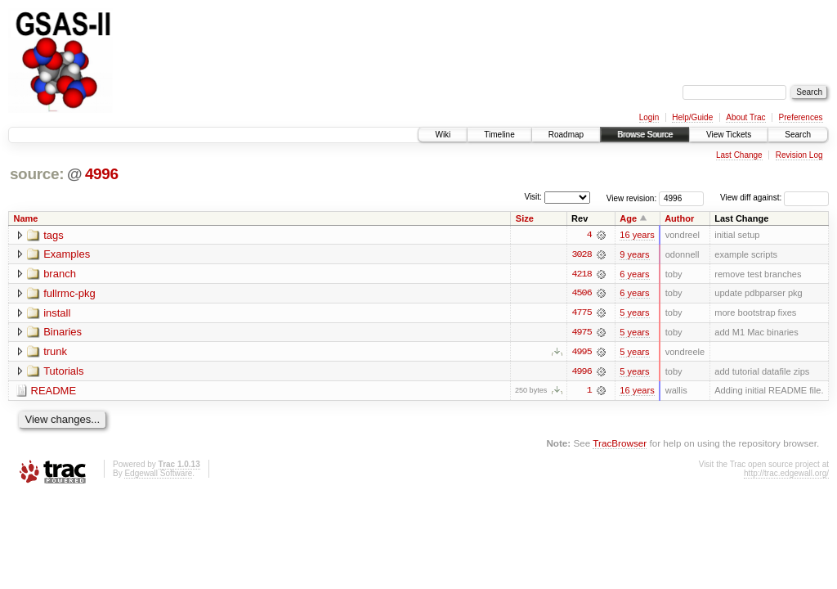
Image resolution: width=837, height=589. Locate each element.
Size (525, 218)
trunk (55, 353)
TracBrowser (620, 444)
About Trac (745, 117)
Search (798, 134)
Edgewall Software (158, 474)
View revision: (631, 197)
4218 (581, 274)
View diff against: (774, 197)
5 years (634, 313)
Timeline (499, 134)
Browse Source (645, 134)
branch (59, 274)
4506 (581, 293)
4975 (581, 332)
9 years (634, 254)
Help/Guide (692, 117)
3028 (581, 254)
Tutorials (63, 372)
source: (37, 173)
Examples (66, 255)
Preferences (801, 117)
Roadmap (566, 134)
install (56, 314)
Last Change (739, 155)
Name (26, 218)
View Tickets (728, 134)
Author (679, 218)
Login (649, 117)
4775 (581, 313)
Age (628, 218)
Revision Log (799, 155)
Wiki (442, 134)
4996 (102, 173)
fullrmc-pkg (69, 294)
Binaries (62, 333)
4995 (581, 352)
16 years (637, 235)
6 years (634, 274)
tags (53, 235)
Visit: (533, 196)
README (54, 392)
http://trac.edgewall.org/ (786, 474)
